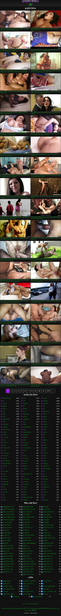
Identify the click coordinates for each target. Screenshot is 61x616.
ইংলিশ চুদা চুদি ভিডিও (8, 512)
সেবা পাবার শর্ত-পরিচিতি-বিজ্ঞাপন (30, 603)
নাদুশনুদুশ (45, 463)
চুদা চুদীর (45, 540)
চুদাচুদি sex (5, 543)
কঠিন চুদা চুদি (26, 520)
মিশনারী (25, 409)
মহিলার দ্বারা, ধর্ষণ (27, 474)
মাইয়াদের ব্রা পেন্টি (27, 497)
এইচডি (24, 424)
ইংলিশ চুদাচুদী (26, 514)
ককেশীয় (45, 448)
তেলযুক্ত (25, 469)
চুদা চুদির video (7, 533)
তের (4, 411)
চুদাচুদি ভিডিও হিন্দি (28, 572)
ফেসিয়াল (25, 445)
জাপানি (5, 435)
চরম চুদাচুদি (46, 522)
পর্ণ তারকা (5, 437)
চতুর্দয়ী (24, 495)
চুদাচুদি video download (29, 543)
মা (23, 453)
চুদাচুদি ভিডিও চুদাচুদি (8, 561)
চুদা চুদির (45, 530)
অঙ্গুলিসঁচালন (27, 427)
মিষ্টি (44, 443)
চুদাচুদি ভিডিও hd (47, 556)
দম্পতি (4, 450)
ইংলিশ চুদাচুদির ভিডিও (8, 514)
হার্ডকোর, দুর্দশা (47, 469)
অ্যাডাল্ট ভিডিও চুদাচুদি (8, 509)
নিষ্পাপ (4, 409)
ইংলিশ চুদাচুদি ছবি (27, 512)
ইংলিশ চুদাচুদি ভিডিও (48, 512)
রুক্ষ (24, 476)
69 (43, 474)
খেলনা (45, 419)
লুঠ (44, 409)
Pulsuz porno (5, 608)
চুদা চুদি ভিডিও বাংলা (48, 527)
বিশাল (4, 500)
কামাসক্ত (45, 427)
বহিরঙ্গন (45, 440)
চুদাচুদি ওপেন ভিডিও (8, 546)
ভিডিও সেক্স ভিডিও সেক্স (49, 591)
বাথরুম (25, 487)
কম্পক (44, 458)
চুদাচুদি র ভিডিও (47, 572)
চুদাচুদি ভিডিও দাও (48, 564)
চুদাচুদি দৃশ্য (45, 548)
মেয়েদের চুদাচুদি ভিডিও (49, 586)
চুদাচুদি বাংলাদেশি (27, 553)
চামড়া (4, 440)
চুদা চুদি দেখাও (26, 525)
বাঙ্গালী (4, 489)
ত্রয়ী (4, 416)
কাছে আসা (25, 443)
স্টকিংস (45, 416)
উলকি (44, 445)
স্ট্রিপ (44, 435)
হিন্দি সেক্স (25, 589)
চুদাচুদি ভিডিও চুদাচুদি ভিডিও (29, 561)
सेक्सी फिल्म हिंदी (45, 608)
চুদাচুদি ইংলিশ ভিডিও (48, 543)
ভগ (4, 401)
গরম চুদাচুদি (46, 520)
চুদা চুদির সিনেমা (27, 540)
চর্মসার (4, 445)
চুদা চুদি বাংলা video (48, 525)
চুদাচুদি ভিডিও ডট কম (8, 564)
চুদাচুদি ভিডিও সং (7, 572)
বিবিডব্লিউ (5, 484)
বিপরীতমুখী (26, 484)
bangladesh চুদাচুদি (28, 506)
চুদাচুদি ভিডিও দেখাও (28, 566)
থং (3, 469)
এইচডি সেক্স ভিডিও (28, 583)
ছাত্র (44, 471)
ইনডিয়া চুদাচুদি (46, 514)
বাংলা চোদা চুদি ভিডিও (8, 589)
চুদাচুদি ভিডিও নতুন (8, 569)
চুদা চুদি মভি (6, 530)
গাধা (24, 401)
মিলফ (24, 411)
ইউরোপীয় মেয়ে (7, 398)
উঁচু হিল (25, 466)
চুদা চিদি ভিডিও (7, 525)
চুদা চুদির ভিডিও (27, 538)
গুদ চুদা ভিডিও (27, 522)
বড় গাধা (45, 492)
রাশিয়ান (5, 466)
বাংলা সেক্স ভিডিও (38, 597)
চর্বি (44, 497)
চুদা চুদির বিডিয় (7, 538)
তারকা (24, 456)
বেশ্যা (4, 422)
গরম (24, 422)
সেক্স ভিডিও (26, 586)
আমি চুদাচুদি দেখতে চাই (29, 509)
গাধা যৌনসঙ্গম (26, 448)
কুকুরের (5, 406)
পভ (44, 437)
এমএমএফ (5, 456)
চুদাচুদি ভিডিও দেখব (8, 566)
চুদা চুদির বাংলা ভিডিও (28, 535)
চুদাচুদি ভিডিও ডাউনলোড (29, 564)
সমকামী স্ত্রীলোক (27, 432)
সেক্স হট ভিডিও (27, 594)
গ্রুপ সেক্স (25, 461)
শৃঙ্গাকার (25, 416)
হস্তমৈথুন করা (6, 419)
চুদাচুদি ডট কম (26, 548)
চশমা (4, 487)
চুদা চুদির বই (6, 535)
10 (39, 391)
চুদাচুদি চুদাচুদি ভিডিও (8, 548)
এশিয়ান (45, 422)
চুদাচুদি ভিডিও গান (48, 559)
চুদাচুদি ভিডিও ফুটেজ (28, 569)
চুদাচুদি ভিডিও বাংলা (48, 569)
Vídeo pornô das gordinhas (16, 608)
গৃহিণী (44, 456)
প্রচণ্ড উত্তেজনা (7, 463)
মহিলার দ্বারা (26, 414)
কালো (24, 429)
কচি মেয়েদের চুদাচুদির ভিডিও (9, 520)
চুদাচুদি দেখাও (6, 551)
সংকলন (5, 432)
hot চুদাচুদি (45, 506)
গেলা (4, 497)
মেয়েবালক (5, 482)
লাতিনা (45, 461)
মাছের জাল (46, 487)
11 (43, 391)
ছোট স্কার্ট (25, 500)
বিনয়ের (45, 424)
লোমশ (44, 429)
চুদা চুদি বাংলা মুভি (7, 527)
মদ (23, 471)
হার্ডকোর (45, 401)
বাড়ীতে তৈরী (6, 448)
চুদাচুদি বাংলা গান (47, 551)
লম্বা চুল (45, 484)
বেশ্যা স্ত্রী (45, 453)
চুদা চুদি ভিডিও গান (28, 527)
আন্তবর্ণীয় (25, 435)
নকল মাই (5, 492)
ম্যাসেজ (45, 476)
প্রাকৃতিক (5, 427)
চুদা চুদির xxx (26, 533)
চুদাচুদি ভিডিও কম (27, 559)
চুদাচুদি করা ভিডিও (48, 546)
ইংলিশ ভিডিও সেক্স (28, 591)
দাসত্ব (4, 474)
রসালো (25, 492)
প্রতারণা (5, 479)
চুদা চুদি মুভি (26, 530)
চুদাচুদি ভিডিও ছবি (47, 561)
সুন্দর (4, 414)
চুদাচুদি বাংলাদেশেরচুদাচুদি (49, 553)
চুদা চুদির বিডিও (47, 535)
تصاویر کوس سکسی (54, 608)
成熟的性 (34, 610)
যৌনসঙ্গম (45, 479)
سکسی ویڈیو (28, 610)
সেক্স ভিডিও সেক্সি (7, 586)
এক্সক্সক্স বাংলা (6, 583)
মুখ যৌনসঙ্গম (6, 461)
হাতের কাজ (6, 453)
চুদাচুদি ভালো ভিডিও (8, 556)
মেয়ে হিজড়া (26, 479)
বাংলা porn (46, 589)
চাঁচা (24, 406)
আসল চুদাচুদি (46, 509)
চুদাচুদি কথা (26, 546)
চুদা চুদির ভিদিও (7, 540)
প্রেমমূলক (45, 500)
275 (48, 391)
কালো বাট (25, 482)
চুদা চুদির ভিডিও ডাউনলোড (49, 538)
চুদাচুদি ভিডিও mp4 (8, 559)
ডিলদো (25, 450)
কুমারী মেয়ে (46, 411)
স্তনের (44, 489)
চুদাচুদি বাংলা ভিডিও (8, 553)
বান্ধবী (24, 440)
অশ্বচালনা (25, 403)
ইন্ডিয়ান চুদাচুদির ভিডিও (29, 517)
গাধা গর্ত (5, 476)
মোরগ (44, 450)
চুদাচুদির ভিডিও (30, 1)
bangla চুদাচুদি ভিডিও (8, 506)
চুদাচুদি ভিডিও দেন (48, 566)
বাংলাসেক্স (5, 591)
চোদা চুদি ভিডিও (47, 581)
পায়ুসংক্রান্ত (26, 419)
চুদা (44, 583)
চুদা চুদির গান (46, 533)
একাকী (44, 432)
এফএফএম (26, 458)
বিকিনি (24, 489)
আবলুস (5, 458)
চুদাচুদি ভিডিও (26, 556)
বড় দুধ (4, 403)
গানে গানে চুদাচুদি (7, 522)
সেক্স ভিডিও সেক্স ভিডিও (29, 581)
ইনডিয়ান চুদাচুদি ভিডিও (9, 517)
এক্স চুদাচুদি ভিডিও (48, 517)
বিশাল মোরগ (6, 429)
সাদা (44, 406)
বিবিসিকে (25, 437)
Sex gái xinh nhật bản (36, 608)
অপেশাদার (5, 424)
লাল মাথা (5, 443)
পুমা (4, 495)
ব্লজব (24, 398)
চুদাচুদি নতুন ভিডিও (28, 551)
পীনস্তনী (45, 398)
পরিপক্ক (45, 482)
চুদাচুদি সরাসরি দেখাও (28, 574)
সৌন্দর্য (45, 414)
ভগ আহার (5, 471)
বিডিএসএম (46, 466)
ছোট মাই (45, 403)
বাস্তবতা (25, 463)
